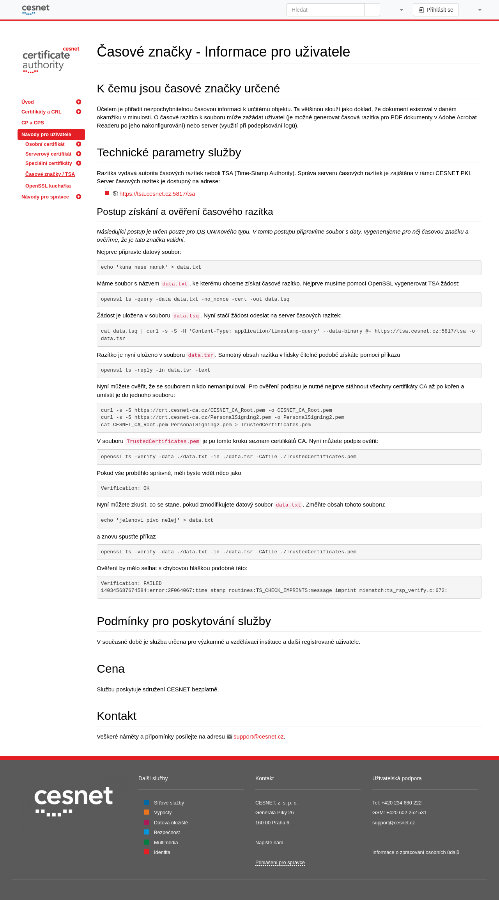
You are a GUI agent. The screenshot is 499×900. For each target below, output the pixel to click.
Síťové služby (169, 803)
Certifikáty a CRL (41, 112)
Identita (162, 852)
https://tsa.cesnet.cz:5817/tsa (157, 193)
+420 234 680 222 (401, 803)
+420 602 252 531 (406, 812)
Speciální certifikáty (48, 163)
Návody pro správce (45, 197)
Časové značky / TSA (50, 174)
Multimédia (166, 842)
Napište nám (269, 842)
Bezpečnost (167, 832)
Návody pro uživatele (46, 134)
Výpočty (163, 812)
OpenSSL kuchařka (48, 186)
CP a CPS (32, 123)
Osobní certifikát (45, 144)
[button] (397, 9)
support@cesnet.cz (259, 736)
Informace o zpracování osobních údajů (415, 852)
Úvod (27, 102)
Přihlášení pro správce (280, 862)
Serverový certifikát (48, 154)
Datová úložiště (171, 823)
